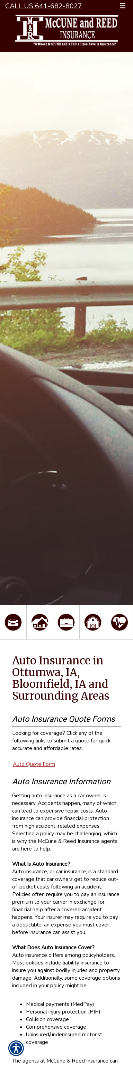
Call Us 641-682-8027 (43, 6)
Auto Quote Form (34, 764)
